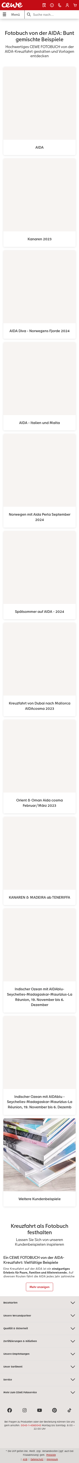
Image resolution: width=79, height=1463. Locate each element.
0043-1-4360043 (31, 1425)
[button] (67, 5)
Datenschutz (37, 1459)
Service (39, 1379)
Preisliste (51, 1455)
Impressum (52, 1459)
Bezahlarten (39, 1303)
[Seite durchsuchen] (52, 15)
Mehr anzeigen (39, 1287)
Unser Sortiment (39, 1367)
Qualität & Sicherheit (39, 1328)
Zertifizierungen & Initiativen (39, 1341)
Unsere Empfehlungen (39, 1354)
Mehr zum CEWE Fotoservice (39, 1392)
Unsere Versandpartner (39, 1315)
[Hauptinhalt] (39, 657)
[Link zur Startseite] (15, 5)
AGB (25, 1459)
